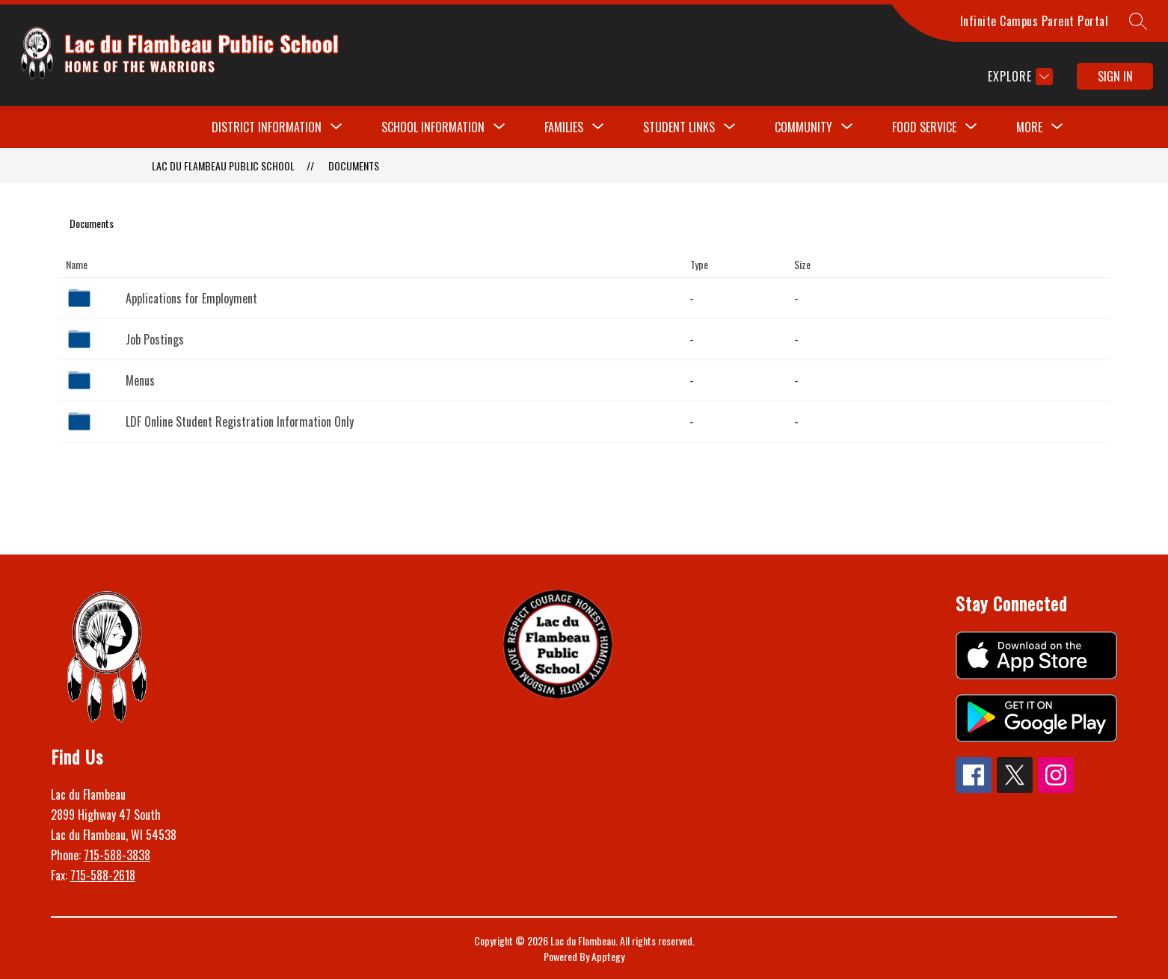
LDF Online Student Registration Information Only (240, 421)
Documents (353, 165)
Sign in (1115, 76)
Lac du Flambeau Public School (223, 165)
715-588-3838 (117, 855)
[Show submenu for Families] (563, 127)
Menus (140, 380)
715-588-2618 (102, 875)
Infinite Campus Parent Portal (1034, 21)
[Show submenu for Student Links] (679, 127)
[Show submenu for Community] (803, 127)
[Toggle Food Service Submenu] (971, 127)
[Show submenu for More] (1029, 127)
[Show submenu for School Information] (433, 127)
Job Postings (155, 339)
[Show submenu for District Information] (267, 127)
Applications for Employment (191, 298)
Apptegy (607, 956)
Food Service (924, 127)
